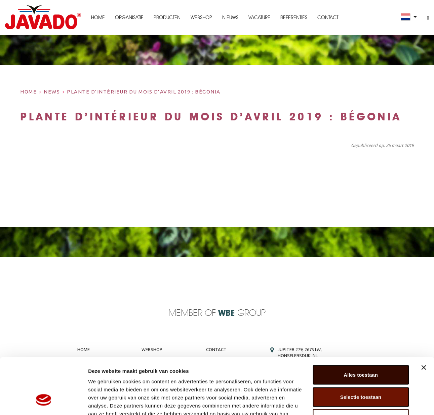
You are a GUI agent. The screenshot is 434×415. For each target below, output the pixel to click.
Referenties (293, 17)
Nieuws (230, 17)
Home (98, 17)
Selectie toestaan (361, 349)
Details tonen (363, 402)
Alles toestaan (361, 327)
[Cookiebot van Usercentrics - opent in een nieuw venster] (43, 402)
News (52, 92)
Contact (327, 17)
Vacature (259, 17)
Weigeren (360, 371)
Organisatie (129, 17)
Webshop (201, 17)
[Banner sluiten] (423, 319)
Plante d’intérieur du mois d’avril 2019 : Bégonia (144, 92)
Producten (167, 17)
